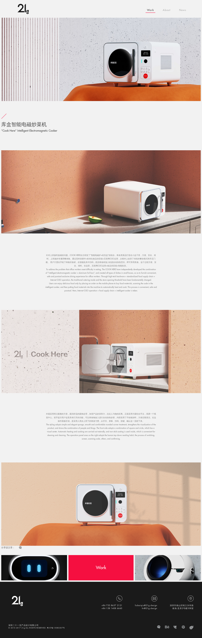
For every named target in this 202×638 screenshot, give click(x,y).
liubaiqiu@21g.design (146, 605)
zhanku (191, 627)
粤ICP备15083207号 (56, 628)
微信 (159, 627)
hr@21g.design (149, 608)
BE (167, 627)
